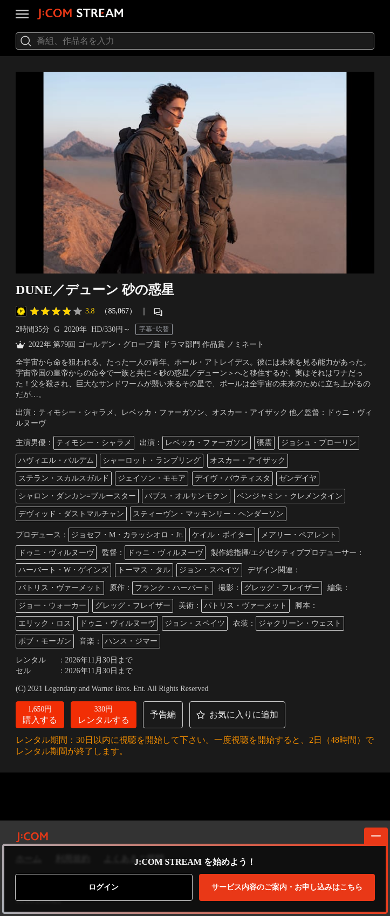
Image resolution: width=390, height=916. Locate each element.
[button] (40, 714)
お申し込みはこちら (286, 887)
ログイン (103, 887)
